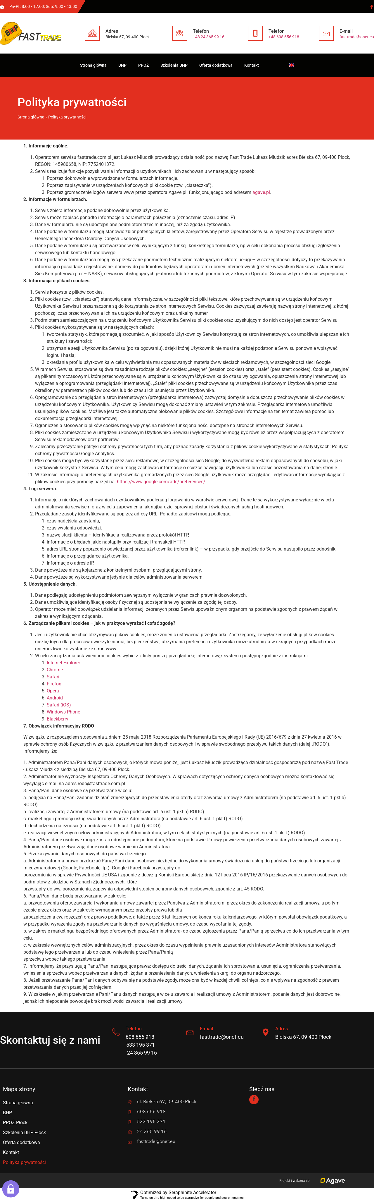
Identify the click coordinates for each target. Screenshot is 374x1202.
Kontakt (251, 65)
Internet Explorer (63, 663)
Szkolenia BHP (174, 65)
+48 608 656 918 (284, 37)
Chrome (55, 670)
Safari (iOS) (59, 705)
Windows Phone (63, 712)
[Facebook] (371, 6)
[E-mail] (190, 1032)
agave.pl (261, 192)
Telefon (135, 1028)
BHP (122, 65)
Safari (53, 677)
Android (55, 698)
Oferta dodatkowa (216, 65)
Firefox (54, 684)
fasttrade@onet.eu (357, 37)
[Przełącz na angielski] (291, 65)
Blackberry (57, 719)
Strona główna (93, 65)
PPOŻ (143, 65)
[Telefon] (116, 1032)
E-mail (207, 1028)
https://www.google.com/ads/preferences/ (161, 481)
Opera (53, 691)
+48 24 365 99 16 (208, 37)
